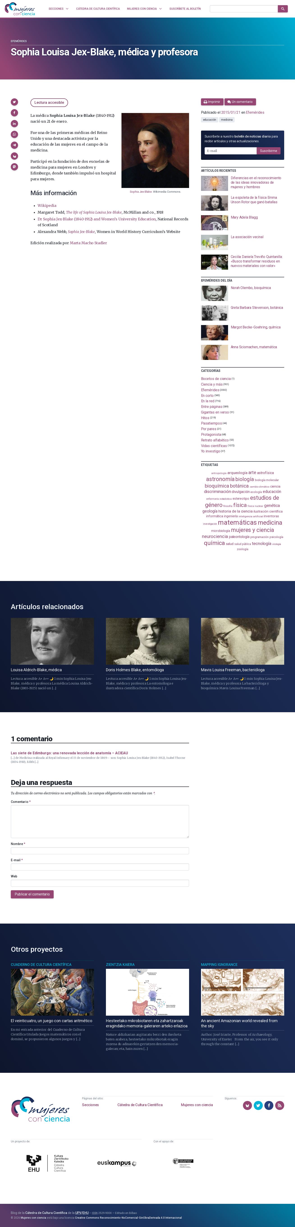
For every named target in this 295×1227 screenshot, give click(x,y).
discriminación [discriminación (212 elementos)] (217, 491)
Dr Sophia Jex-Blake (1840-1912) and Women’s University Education (97, 219)
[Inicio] (20, 9)
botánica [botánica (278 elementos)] (239, 486)
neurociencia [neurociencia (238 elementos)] (215, 536)
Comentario (21, 802)
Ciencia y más (212, 384)
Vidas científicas (214, 445)
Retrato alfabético (215, 440)
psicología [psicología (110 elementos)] (276, 537)
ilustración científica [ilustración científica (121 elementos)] (268, 511)
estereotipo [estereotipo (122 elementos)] (241, 499)
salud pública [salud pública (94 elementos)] (242, 544)
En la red (207, 401)
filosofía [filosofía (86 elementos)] (227, 506)
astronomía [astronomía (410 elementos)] (220, 479)
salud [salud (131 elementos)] (230, 544)
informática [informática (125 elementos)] (214, 516)
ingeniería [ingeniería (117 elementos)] (231, 516)
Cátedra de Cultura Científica (139, 1105)
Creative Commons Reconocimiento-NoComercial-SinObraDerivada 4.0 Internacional (128, 1217)
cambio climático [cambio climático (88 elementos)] (259, 486)
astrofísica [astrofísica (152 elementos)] (265, 473)
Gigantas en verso (215, 412)
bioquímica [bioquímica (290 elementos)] (217, 486)
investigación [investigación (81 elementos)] (210, 523)
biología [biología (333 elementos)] (244, 479)
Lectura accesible (49, 102)
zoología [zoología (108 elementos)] (242, 549)
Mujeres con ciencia (197, 1105)
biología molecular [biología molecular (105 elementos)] (267, 480)
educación (209, 119)
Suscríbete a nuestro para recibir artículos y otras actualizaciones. (241, 139)
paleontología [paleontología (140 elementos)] (239, 537)
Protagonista (211, 434)
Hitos (205, 418)
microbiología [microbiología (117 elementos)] (220, 531)
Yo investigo (210, 451)
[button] (14, 102)
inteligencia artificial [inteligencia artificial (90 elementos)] (251, 516)
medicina (227, 119)
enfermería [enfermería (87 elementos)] (212, 498)
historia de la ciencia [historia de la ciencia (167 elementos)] (235, 511)
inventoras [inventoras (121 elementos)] (271, 516)
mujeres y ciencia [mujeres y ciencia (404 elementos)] (252, 530)
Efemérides (19, 41)
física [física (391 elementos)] (240, 505)
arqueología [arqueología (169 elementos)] (237, 472)
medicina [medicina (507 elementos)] (270, 522)
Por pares (208, 429)
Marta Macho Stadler (88, 243)
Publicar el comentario (32, 894)
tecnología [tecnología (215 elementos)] (261, 543)
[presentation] (242, 183)
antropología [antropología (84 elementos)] (218, 473)
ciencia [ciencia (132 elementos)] (275, 486)
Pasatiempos (211, 423)
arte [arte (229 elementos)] (252, 472)
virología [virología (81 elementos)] (276, 544)
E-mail (17, 860)
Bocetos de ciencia (216, 379)
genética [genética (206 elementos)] (272, 505)
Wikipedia (47, 205)
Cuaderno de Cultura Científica (41, 965)
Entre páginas (211, 406)
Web (14, 876)
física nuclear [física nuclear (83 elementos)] (255, 506)
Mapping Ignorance (219, 965)
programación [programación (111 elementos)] (259, 537)
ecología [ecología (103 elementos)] (256, 492)
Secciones (90, 1105)
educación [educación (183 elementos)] (272, 491)
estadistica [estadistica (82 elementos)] (226, 498)
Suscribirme (268, 151)
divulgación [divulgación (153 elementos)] (240, 492)
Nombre (18, 844)
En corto (207, 395)
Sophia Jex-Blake (141, 191)
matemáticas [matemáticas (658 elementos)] (237, 522)
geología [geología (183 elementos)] (209, 511)
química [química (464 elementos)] (214, 543)
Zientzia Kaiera (120, 965)
